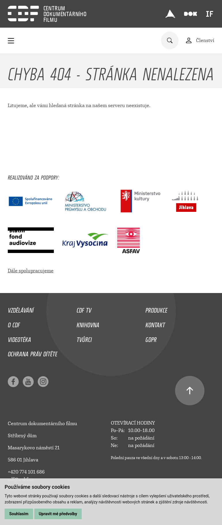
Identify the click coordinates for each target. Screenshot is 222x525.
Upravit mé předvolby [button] (58, 513)
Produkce (156, 309)
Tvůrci (84, 338)
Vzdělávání (21, 309)
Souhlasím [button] (19, 513)
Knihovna (88, 323)
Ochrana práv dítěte (32, 353)
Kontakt (155, 323)
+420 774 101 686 (26, 472)
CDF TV (84, 309)
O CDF (14, 323)
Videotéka (19, 338)
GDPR (151, 338)
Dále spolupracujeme (31, 270)
